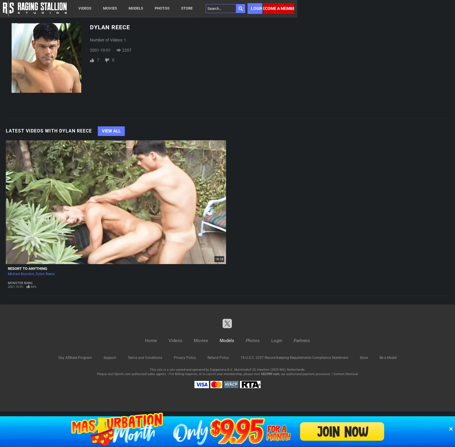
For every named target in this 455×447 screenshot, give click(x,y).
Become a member (278, 8)
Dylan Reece (45, 274)
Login (256, 8)
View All (111, 131)
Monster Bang (20, 283)
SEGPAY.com (270, 374)
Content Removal (345, 374)
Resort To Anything (27, 268)
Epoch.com (123, 374)
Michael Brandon (21, 274)
